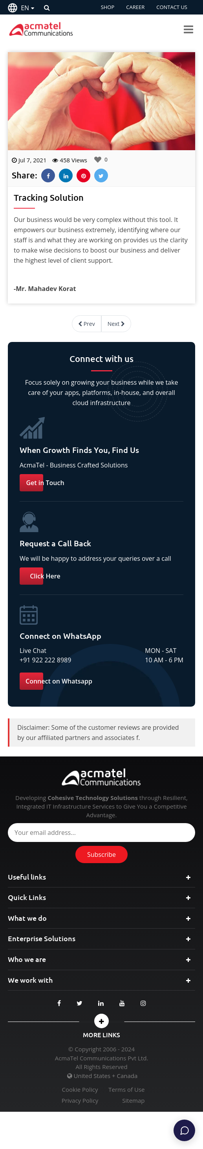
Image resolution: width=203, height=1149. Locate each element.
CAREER (135, 7)
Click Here (45, 576)
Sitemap (133, 1101)
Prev (86, 323)
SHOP (108, 7)
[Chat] (184, 1130)
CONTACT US (171, 7)
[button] (101, 1021)
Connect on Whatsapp (59, 681)
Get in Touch (45, 482)
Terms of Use (126, 1090)
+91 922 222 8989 (45, 660)
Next (116, 323)
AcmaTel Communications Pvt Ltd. (101, 1058)
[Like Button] (97, 159)
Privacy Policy (80, 1101)
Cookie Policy (80, 1090)
